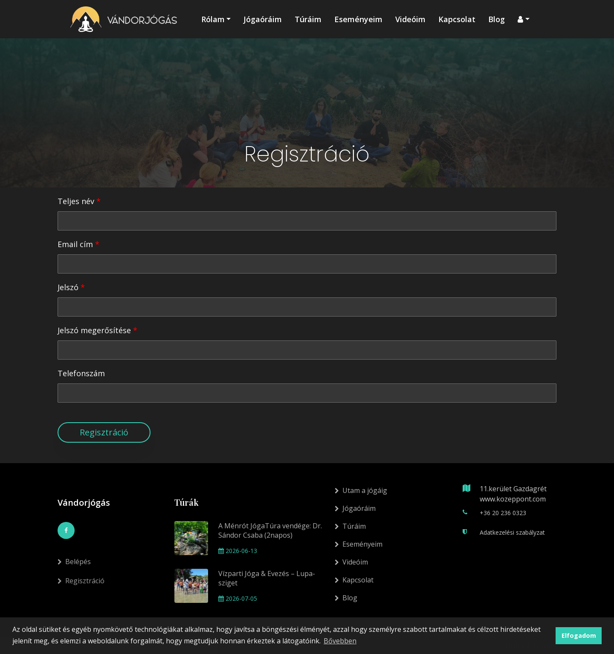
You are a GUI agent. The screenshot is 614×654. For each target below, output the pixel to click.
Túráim (308, 19)
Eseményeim (358, 19)
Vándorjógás (84, 502)
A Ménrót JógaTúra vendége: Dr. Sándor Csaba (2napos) (270, 530)
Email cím (75, 244)
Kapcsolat (456, 19)
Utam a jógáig (361, 490)
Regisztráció (104, 432)
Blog (496, 19)
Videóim (410, 19)
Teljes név (76, 201)
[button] (523, 19)
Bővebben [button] (340, 640)
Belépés (74, 571)
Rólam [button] (213, 19)
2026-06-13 (237, 551)
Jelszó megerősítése (94, 330)
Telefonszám (81, 373)
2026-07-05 (237, 598)
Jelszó (68, 287)
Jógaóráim (262, 19)
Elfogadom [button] (579, 635)
